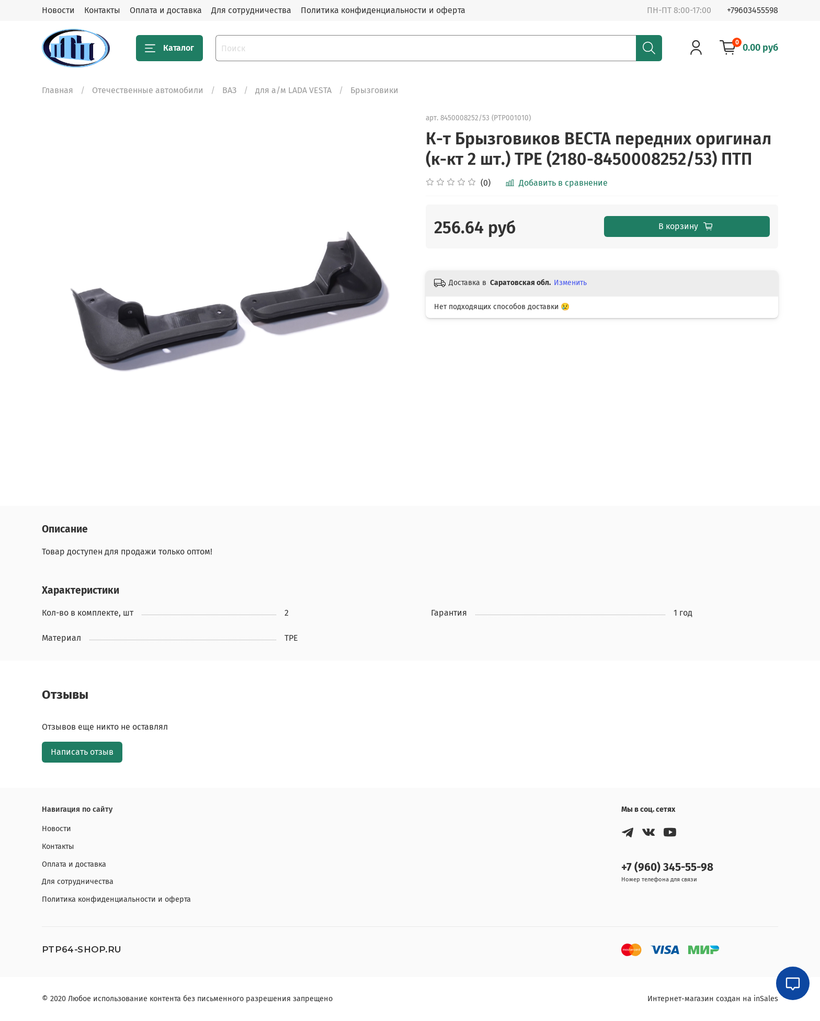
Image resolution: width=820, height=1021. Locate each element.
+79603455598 (752, 10)
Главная (57, 90)
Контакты (102, 10)
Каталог (169, 48)
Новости (58, 10)
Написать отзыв (82, 752)
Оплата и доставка (166, 10)
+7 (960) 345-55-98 (667, 867)
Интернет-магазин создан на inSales (712, 998)
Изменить (570, 282)
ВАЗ (229, 90)
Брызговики (374, 90)
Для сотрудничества (251, 10)
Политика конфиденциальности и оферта (383, 10)
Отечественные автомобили (147, 90)
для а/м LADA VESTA (293, 90)
